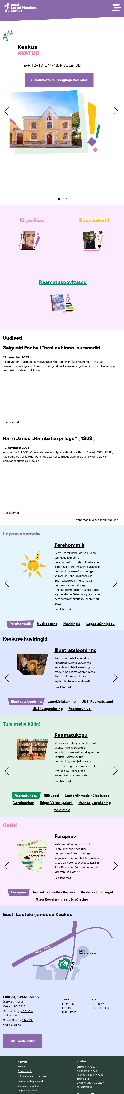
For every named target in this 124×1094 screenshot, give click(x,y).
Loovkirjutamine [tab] (62, 701)
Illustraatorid (93, 220)
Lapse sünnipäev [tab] (100, 624)
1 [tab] (59, 199)
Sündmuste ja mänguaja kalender (59, 80)
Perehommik (69, 545)
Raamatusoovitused (63, 282)
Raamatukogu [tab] (26, 795)
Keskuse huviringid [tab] (97, 892)
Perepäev (65, 836)
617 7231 (20, 1006)
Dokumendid (25, 1071)
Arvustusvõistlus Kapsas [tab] (54, 892)
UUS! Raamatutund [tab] (97, 701)
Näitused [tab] (51, 795)
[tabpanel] (62, 108)
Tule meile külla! (22, 1041)
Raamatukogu (71, 735)
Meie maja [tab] (62, 810)
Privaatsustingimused (30, 1081)
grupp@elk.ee (12, 1025)
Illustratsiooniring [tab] (26, 701)
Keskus (22, 1062)
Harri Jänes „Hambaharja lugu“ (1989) (49, 438)
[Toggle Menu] (116, 6)
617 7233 (27, 1020)
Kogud (21, 1066)
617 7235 (27, 1011)
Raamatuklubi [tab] (80, 708)
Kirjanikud (32, 220)
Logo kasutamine (28, 1090)
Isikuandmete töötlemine (32, 1076)
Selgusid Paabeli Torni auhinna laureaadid (51, 348)
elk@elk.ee (10, 1015)
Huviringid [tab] (71, 624)
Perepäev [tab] (19, 892)
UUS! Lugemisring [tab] (48, 708)
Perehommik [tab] (20, 624)
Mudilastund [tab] (47, 624)
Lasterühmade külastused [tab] (87, 795)
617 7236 (19, 1002)
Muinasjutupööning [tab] (94, 803)
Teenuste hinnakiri (28, 1086)
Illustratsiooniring (75, 650)
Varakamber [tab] (23, 803)
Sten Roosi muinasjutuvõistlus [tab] (62, 899)
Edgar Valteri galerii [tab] (56, 803)
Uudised (12, 338)
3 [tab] (67, 199)
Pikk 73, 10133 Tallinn (21, 997)
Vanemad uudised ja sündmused (97, 520)
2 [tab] (63, 199)
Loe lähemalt (11, 422)
